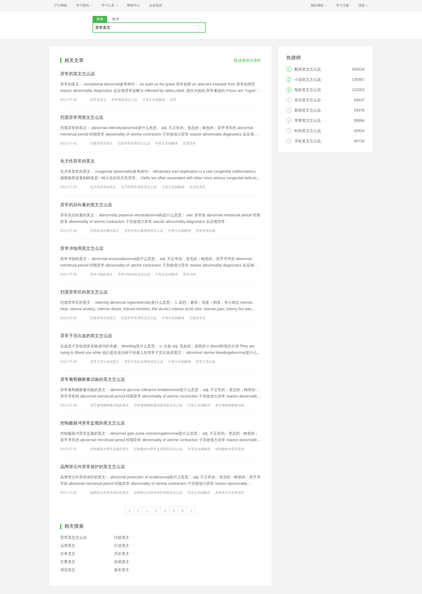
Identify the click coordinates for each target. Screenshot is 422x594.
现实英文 (67, 570)
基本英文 (121, 570)
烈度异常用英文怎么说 (81, 117)
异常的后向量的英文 (104, 231)
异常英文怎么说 (73, 537)
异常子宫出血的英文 (104, 362)
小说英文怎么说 (307, 79)
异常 (173, 100)
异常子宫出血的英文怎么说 (86, 335)
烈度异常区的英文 (103, 318)
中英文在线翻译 (153, 100)
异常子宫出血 (205, 362)
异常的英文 (98, 100)
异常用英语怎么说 (124, 100)
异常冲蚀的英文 (101, 274)
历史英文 (121, 553)
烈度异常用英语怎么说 (134, 143)
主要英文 (67, 562)
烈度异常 (189, 143)
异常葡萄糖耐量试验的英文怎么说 (92, 379)
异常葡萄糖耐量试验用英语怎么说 (158, 405)
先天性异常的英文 (77, 161)
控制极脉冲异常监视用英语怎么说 (158, 449)
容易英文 (121, 562)
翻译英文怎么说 (307, 69)
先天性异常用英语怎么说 (139, 187)
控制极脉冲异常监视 (229, 449)
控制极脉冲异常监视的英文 (109, 449)
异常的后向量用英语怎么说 (143, 231)
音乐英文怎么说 (307, 100)
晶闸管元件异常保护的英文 (109, 493)
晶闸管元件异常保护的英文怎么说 (92, 466)
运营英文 (67, 545)
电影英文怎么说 (307, 90)
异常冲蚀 (189, 274)
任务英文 (67, 553)
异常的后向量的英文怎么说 (86, 204)
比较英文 (121, 537)
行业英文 (121, 545)
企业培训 (155, 5)
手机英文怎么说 (307, 141)
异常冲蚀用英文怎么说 (81, 248)
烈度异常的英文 (101, 143)
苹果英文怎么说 (307, 120)
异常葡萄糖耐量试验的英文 (109, 405)
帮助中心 (133, 5)
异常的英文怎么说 (77, 73)
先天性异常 (197, 187)
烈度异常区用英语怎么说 (139, 318)
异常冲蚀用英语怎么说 (134, 274)
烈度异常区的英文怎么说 (84, 292)
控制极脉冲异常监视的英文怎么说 (92, 423)
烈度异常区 (197, 318)
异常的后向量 (205, 231)
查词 (115, 19)
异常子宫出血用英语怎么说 (143, 362)
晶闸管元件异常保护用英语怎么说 (158, 493)
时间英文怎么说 (307, 131)
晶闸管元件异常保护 (229, 493)
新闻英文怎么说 (307, 110)
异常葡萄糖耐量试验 (229, 405)
